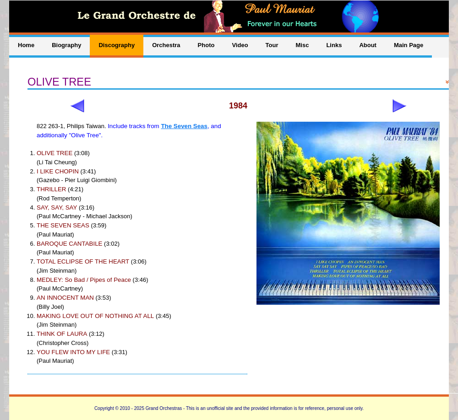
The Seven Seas (184, 126)
